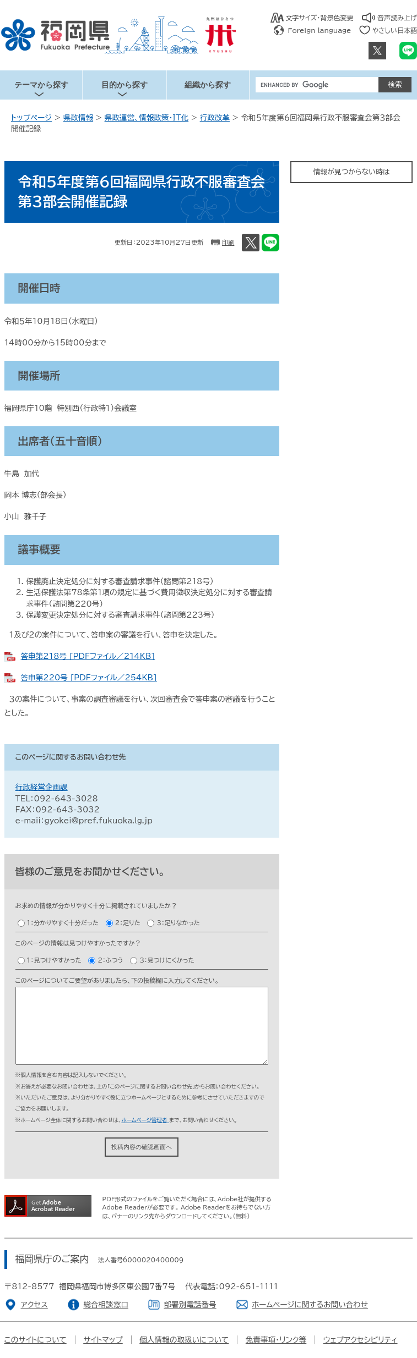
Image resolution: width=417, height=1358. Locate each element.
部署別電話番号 (190, 1304)
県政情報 (78, 118)
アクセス (34, 1304)
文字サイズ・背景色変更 (320, 17)
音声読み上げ (397, 17)
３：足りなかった (177, 923)
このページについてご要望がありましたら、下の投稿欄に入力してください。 (117, 980)
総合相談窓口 (105, 1304)
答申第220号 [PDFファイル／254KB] (89, 677)
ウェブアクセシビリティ (360, 1340)
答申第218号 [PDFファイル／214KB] (88, 656)
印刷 (228, 242)
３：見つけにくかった (166, 960)
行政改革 (215, 118)
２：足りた (127, 923)
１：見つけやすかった (54, 960)
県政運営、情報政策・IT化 (147, 118)
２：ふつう (110, 960)
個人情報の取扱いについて (184, 1340)
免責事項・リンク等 (276, 1340)
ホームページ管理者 (145, 1120)
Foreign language (319, 30)
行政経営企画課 (41, 787)
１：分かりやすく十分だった (63, 923)
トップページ (31, 118)
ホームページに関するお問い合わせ (310, 1304)
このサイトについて (35, 1340)
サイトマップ (103, 1340)
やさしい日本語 (394, 30)
